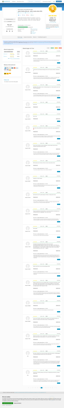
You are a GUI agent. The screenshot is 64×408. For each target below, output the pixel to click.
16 (52, 387)
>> (56, 387)
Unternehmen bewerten (9, 19)
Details (46, 67)
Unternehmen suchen (20, 1)
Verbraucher (31, 1)
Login (54, 1)
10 (39, 387)
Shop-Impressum (33, 32)
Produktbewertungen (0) (42, 37)
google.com (5, 56)
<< (28, 387)
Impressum (3, 405)
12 (43, 387)
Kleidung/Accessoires (21, 12)
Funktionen (14, 1)
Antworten (58, 80)
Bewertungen (20, 37)
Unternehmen (37, 1)
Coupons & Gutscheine (28, 37)
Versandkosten (33, 33)
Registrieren (59, 1)
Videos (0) (34, 37)
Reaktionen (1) (35, 55)
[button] (20, 15)
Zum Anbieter (10, 21)
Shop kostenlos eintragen (47, 1)
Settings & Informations (17, 403)
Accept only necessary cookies (7, 403)
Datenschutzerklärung (8, 405)
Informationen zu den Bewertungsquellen (14, 58)
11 (41, 387)
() (58, 55)
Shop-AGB (32, 31)
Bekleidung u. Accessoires (29, 12)
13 (45, 387)
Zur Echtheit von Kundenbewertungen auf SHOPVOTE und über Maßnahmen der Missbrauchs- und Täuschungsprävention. (30, 392)
